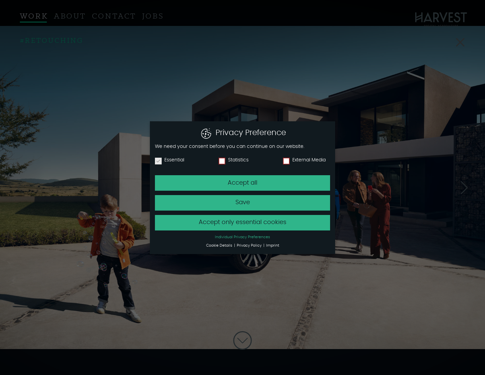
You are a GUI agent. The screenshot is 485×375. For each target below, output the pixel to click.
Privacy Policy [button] (250, 245)
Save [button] (242, 202)
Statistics (234, 160)
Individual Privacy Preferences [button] (242, 237)
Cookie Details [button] (219, 245)
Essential (169, 160)
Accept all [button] (242, 183)
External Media (304, 160)
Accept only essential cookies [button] (242, 222)
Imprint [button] (272, 245)
